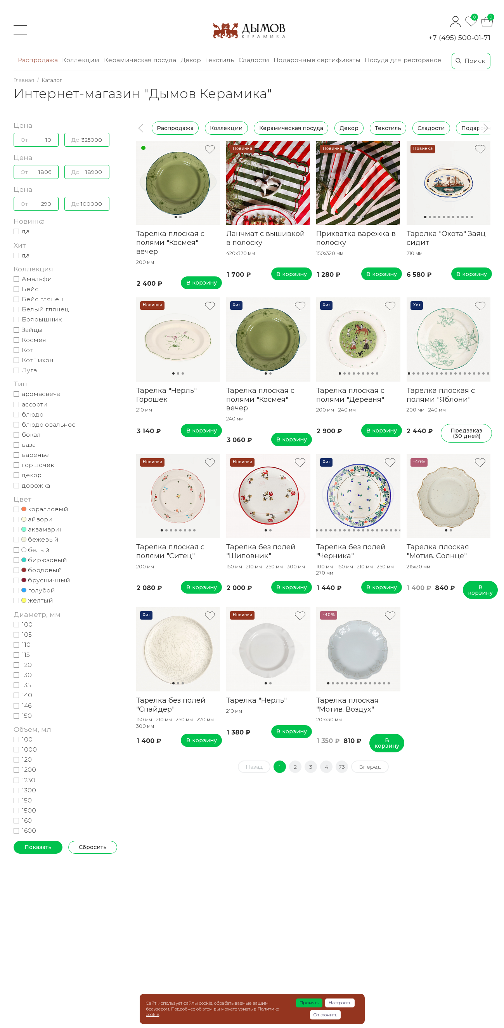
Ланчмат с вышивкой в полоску (265, 238)
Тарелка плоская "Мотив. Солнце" (438, 551)
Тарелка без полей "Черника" (351, 551)
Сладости (431, 128)
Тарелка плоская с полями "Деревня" (350, 395)
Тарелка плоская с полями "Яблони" (441, 395)
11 (472, 217)
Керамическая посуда (291, 128)
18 (488, 373)
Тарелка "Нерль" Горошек (166, 395)
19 (396, 530)
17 (483, 373)
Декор (349, 128)
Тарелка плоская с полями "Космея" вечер (170, 242)
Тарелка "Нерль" (256, 700)
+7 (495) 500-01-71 (459, 37)
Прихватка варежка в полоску (356, 238)
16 (479, 373)
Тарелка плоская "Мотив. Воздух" (347, 705)
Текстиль (388, 128)
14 (469, 373)
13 (465, 373)
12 (460, 373)
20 (400, 530)
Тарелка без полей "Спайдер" (171, 705)
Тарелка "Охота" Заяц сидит (446, 238)
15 (474, 373)
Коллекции (226, 128)
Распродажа (175, 128)
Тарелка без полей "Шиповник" (261, 551)
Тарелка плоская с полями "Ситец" (170, 551)
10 (467, 217)
